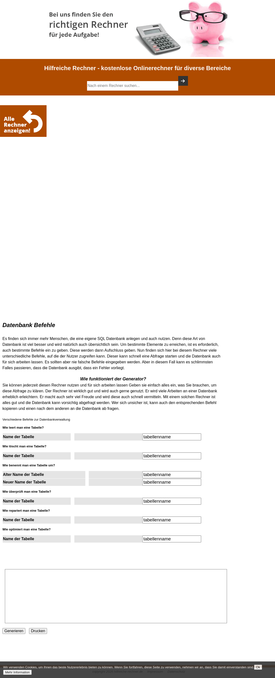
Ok (258, 667)
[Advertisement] (24, 153)
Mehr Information (17, 672)
